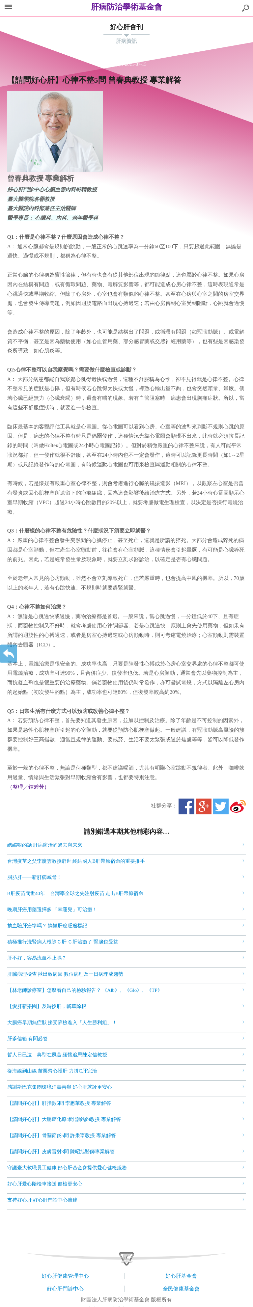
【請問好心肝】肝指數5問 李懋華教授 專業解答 (59, 1103)
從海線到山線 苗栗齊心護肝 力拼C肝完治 (52, 1071)
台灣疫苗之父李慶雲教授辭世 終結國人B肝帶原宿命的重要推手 (76, 861)
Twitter (221, 806)
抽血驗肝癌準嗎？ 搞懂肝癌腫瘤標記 (47, 925)
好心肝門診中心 (65, 1289)
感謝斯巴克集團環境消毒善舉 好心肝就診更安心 (59, 1087)
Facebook (186, 806)
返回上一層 (8, 653)
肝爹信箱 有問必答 (27, 1038)
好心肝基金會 (181, 1276)
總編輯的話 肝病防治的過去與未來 (45, 845)
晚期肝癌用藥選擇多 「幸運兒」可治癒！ (52, 909)
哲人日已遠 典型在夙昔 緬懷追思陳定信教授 (57, 1054)
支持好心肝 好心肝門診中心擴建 (42, 1200)
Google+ (203, 806)
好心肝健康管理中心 (65, 1276)
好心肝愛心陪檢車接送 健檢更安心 (45, 1183)
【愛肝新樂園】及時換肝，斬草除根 (46, 1006)
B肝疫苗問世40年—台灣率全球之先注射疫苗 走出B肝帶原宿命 (75, 893)
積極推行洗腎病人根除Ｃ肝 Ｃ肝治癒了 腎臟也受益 (63, 941)
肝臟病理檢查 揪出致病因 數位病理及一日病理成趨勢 (65, 974)
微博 (238, 806)
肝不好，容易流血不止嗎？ (37, 958)
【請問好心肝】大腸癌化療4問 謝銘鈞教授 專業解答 (64, 1119)
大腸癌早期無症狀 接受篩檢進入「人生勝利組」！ (62, 1022)
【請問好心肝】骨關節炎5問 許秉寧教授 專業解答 (61, 1135)
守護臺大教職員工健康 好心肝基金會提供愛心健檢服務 (67, 1167)
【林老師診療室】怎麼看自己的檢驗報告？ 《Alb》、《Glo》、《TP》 (84, 990)
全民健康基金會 (181, 1289)
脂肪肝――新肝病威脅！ (34, 877)
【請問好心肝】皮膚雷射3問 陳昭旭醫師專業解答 (61, 1151)
